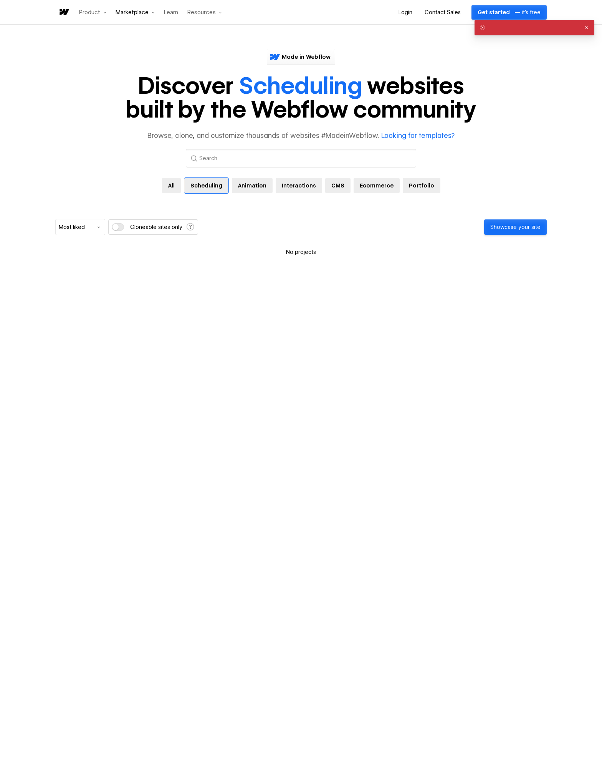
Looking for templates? (418, 135)
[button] (92, 12)
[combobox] (80, 227)
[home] (64, 12)
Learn (171, 12)
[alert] (534, 27)
